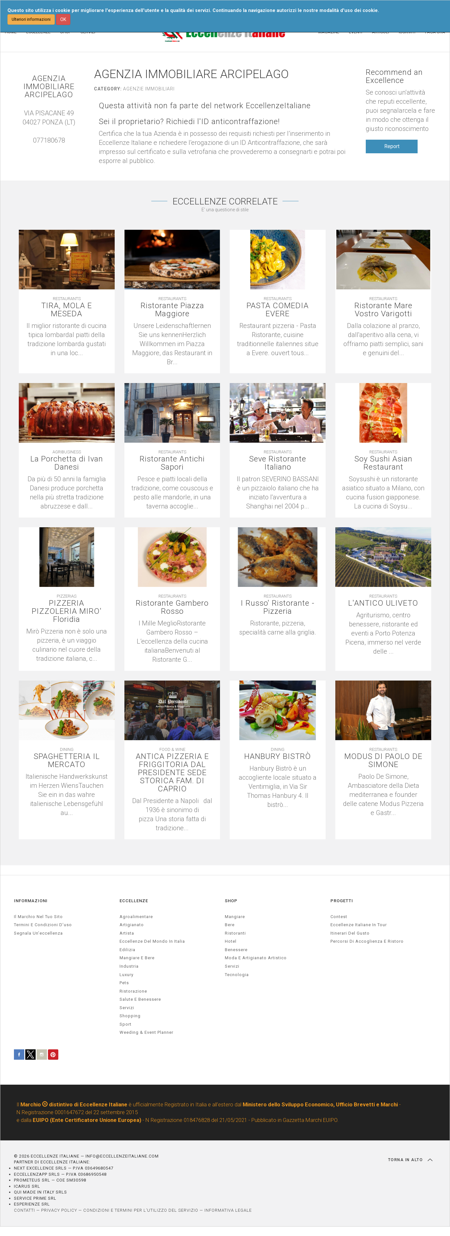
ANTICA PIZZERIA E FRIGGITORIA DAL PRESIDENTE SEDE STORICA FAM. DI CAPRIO (172, 773)
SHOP (231, 900)
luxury (126, 974)
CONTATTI (24, 1210)
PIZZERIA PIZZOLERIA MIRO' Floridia (67, 612)
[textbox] (277, 628)
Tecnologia (237, 974)
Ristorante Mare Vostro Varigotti (383, 310)
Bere (230, 924)
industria (129, 966)
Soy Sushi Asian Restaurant (383, 463)
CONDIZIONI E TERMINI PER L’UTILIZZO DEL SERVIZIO (140, 1210)
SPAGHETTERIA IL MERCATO (66, 761)
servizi (127, 1007)
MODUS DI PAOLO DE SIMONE (383, 761)
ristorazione (133, 991)
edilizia (127, 949)
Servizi (232, 966)
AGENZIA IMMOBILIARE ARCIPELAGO (49, 87)
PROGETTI (341, 900)
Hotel (231, 941)
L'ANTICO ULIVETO (383, 604)
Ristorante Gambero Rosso (172, 608)
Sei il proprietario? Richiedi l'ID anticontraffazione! (189, 122)
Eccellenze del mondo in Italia (152, 941)
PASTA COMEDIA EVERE (278, 310)
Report (391, 146)
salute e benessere (140, 999)
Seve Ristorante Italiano (277, 463)
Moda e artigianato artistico (256, 958)
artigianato (132, 924)
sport (126, 1024)
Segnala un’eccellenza (38, 933)
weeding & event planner (146, 1032)
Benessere (236, 949)
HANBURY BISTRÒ (277, 757)
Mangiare (235, 916)
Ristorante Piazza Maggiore (172, 310)
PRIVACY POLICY (59, 1210)
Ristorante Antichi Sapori (172, 463)
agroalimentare (136, 916)
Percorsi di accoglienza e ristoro (367, 941)
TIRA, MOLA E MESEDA (66, 310)
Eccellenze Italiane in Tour (358, 924)
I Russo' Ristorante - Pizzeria (277, 608)
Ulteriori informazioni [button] (31, 19)
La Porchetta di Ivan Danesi (66, 463)
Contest (338, 916)
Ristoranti (235, 933)
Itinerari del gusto (350, 933)
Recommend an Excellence (394, 76)
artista (127, 933)
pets (124, 982)
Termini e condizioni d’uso (43, 924)
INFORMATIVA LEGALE (228, 1210)
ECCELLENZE (134, 900)
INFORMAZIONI (31, 900)
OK (63, 19)
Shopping (130, 1016)
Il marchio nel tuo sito (38, 916)
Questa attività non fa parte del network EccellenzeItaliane (205, 106)
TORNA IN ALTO (410, 1160)
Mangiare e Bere (137, 958)
